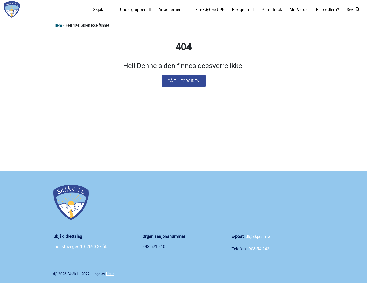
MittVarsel (299, 9)
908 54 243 (259, 248)
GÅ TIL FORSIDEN (183, 80)
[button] (353, 9)
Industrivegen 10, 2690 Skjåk (80, 246)
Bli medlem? (327, 9)
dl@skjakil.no (258, 236)
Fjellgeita (240, 9)
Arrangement (171, 9)
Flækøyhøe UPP (210, 9)
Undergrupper (133, 9)
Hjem (57, 25)
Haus (110, 274)
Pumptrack (272, 9)
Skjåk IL (100, 9)
